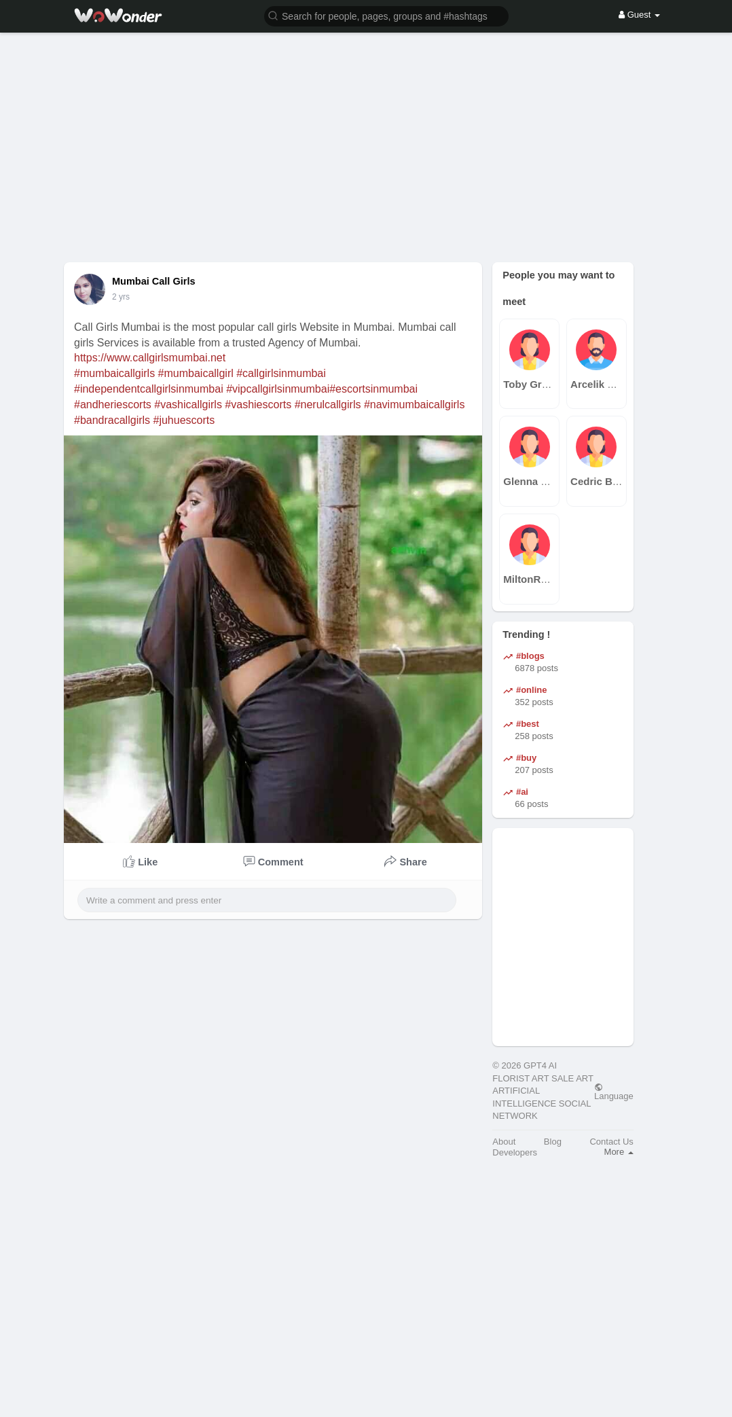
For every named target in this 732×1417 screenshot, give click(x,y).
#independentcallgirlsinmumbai (148, 389)
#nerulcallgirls (328, 404)
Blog (553, 1141)
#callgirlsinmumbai (281, 373)
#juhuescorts (184, 420)
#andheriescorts (112, 404)
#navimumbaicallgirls (414, 404)
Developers (514, 1152)
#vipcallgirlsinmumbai (277, 389)
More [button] (619, 1152)
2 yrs (121, 297)
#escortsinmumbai (373, 389)
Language (614, 1091)
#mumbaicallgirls (114, 373)
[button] (386, 15)
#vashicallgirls (188, 404)
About (503, 1141)
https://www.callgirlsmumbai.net (149, 357)
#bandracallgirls (112, 420)
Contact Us (611, 1141)
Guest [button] (639, 15)
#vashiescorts (258, 404)
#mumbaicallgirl (196, 373)
